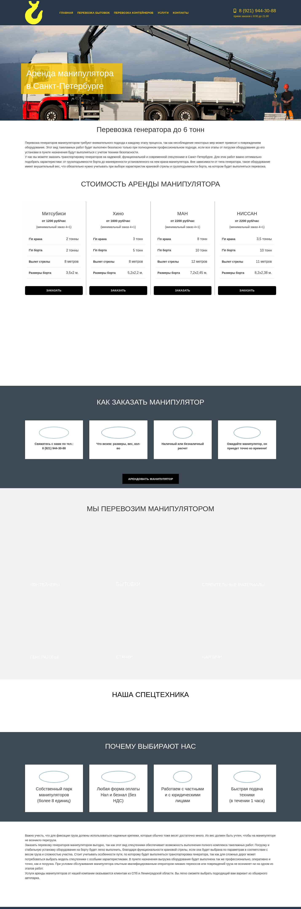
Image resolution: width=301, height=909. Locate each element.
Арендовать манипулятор (150, 479)
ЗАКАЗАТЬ (53, 290)
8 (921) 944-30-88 (257, 10)
